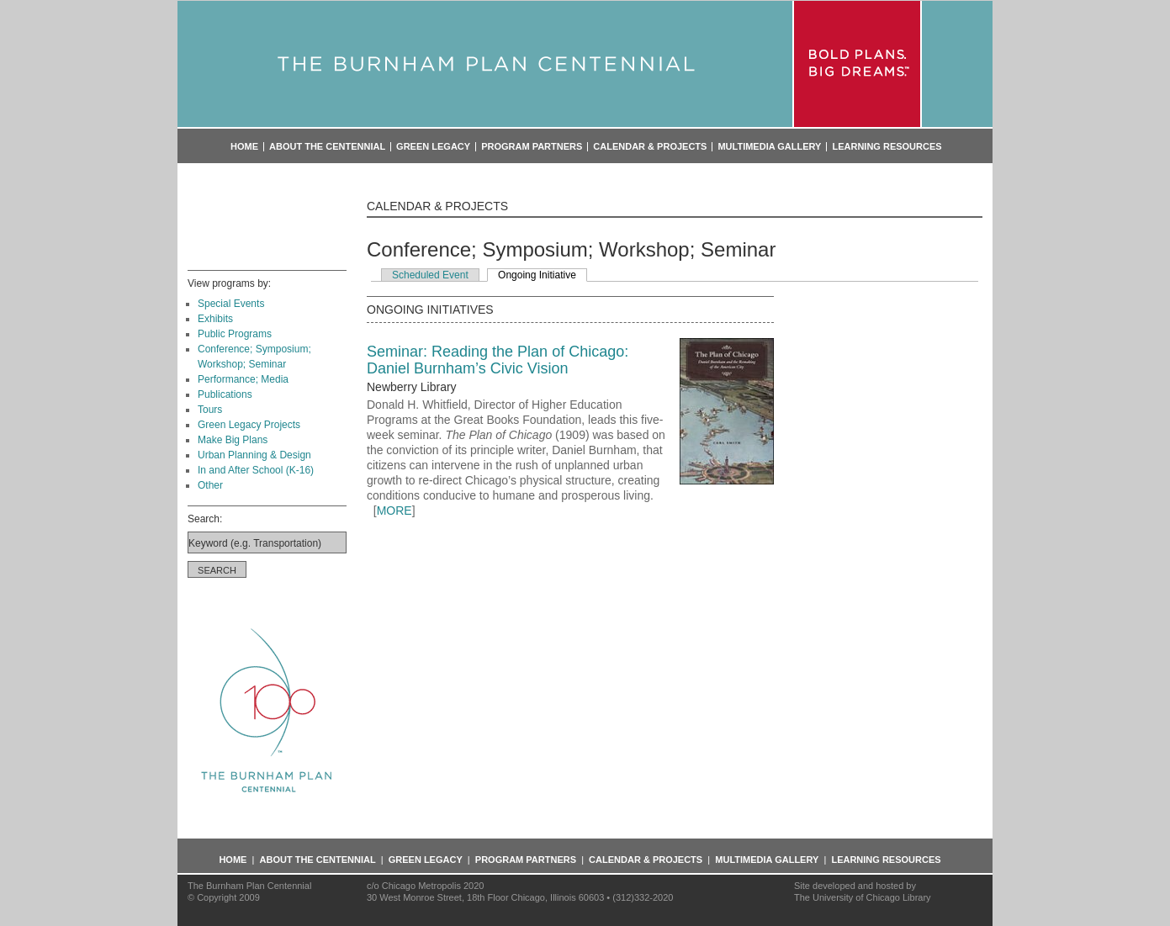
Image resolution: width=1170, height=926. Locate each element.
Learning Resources (886, 146)
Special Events (231, 304)
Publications (225, 394)
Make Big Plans (232, 440)
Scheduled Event (430, 275)
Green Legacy (433, 146)
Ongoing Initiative (537, 275)
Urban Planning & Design (254, 455)
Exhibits (215, 319)
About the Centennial (327, 146)
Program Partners (531, 146)
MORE (394, 510)
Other (210, 485)
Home (244, 146)
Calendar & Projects (650, 146)
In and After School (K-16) (256, 470)
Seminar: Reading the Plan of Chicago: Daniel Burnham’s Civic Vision (497, 360)
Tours (210, 409)
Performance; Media (243, 379)
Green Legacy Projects (249, 425)
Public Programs (235, 334)
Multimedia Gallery (769, 146)
